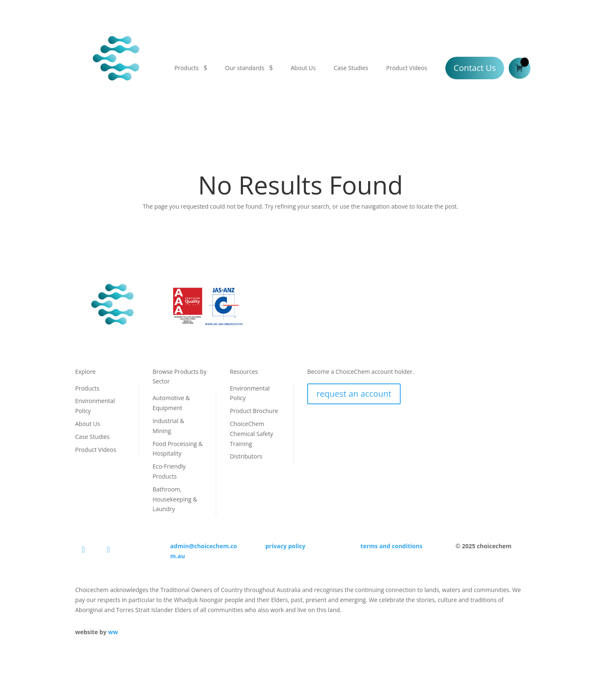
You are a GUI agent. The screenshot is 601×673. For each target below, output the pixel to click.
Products (186, 68)
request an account (353, 393)
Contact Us (475, 67)
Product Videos (406, 68)
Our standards (244, 68)
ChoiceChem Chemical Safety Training (251, 434)
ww (113, 632)
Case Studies (350, 68)
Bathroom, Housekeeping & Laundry (174, 499)
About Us (303, 68)
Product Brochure (254, 411)
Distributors (246, 456)
